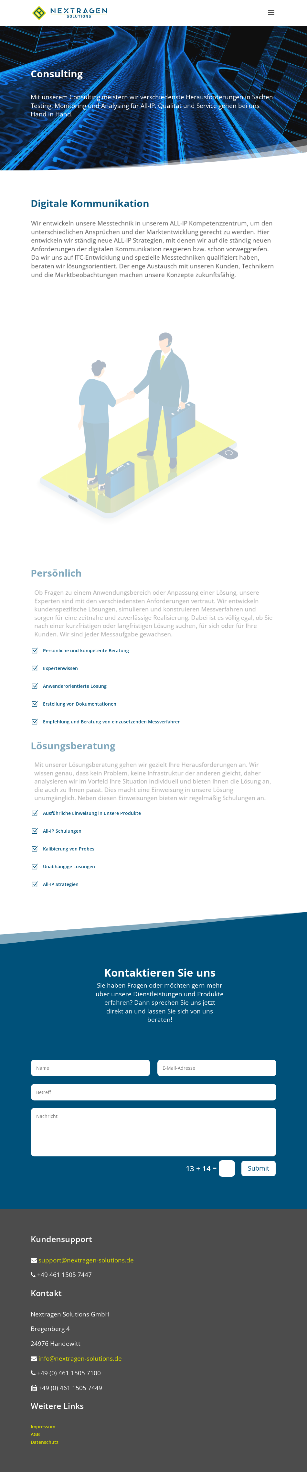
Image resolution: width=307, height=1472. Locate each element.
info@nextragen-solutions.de (80, 1358)
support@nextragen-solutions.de (86, 1260)
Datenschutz (44, 1442)
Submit (258, 1168)
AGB (35, 1434)
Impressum (43, 1426)
